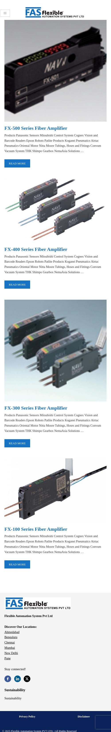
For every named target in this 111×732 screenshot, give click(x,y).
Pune (7, 658)
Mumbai (9, 647)
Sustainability (12, 698)
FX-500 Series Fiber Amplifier (35, 128)
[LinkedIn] (17, 679)
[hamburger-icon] (5, 13)
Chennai (9, 642)
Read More (17, 163)
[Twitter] (27, 679)
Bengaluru (10, 637)
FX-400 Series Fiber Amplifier (35, 249)
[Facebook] (7, 679)
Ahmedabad (11, 632)
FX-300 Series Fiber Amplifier (35, 407)
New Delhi (11, 653)
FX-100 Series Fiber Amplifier (35, 528)
